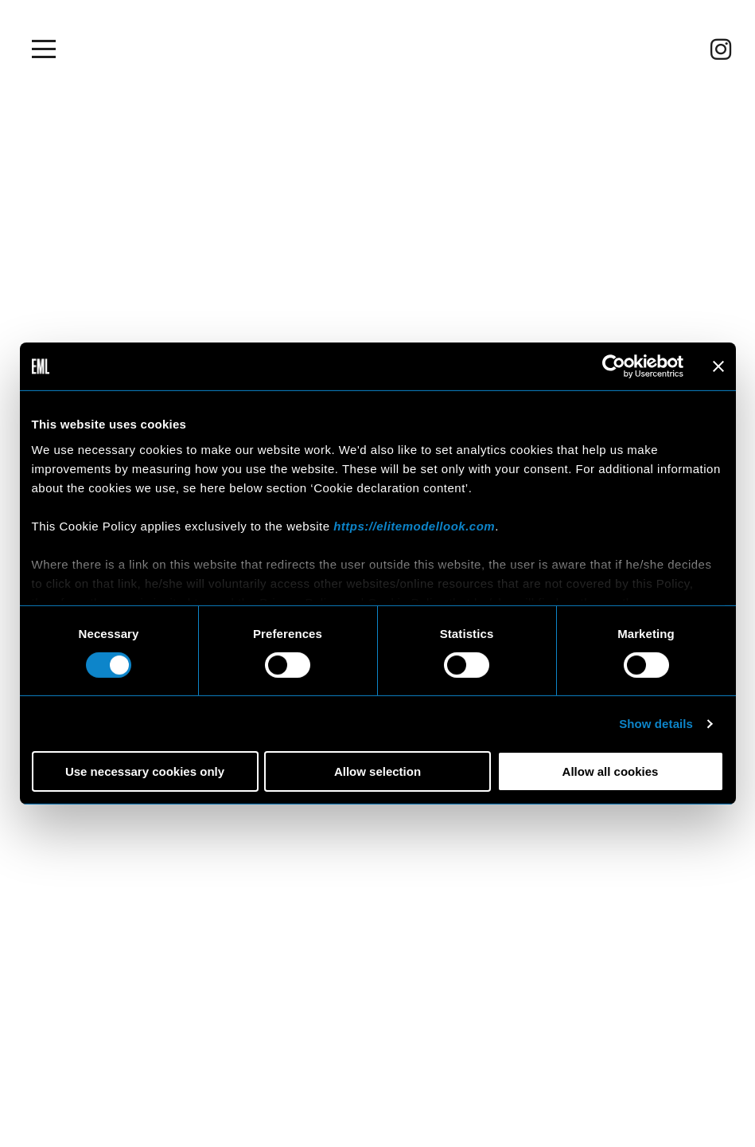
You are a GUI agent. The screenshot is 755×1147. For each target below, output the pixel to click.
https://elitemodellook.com (414, 525)
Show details (656, 723)
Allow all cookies (610, 771)
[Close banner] (718, 366)
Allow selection (377, 771)
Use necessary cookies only (144, 771)
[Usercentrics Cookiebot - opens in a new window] (613, 366)
